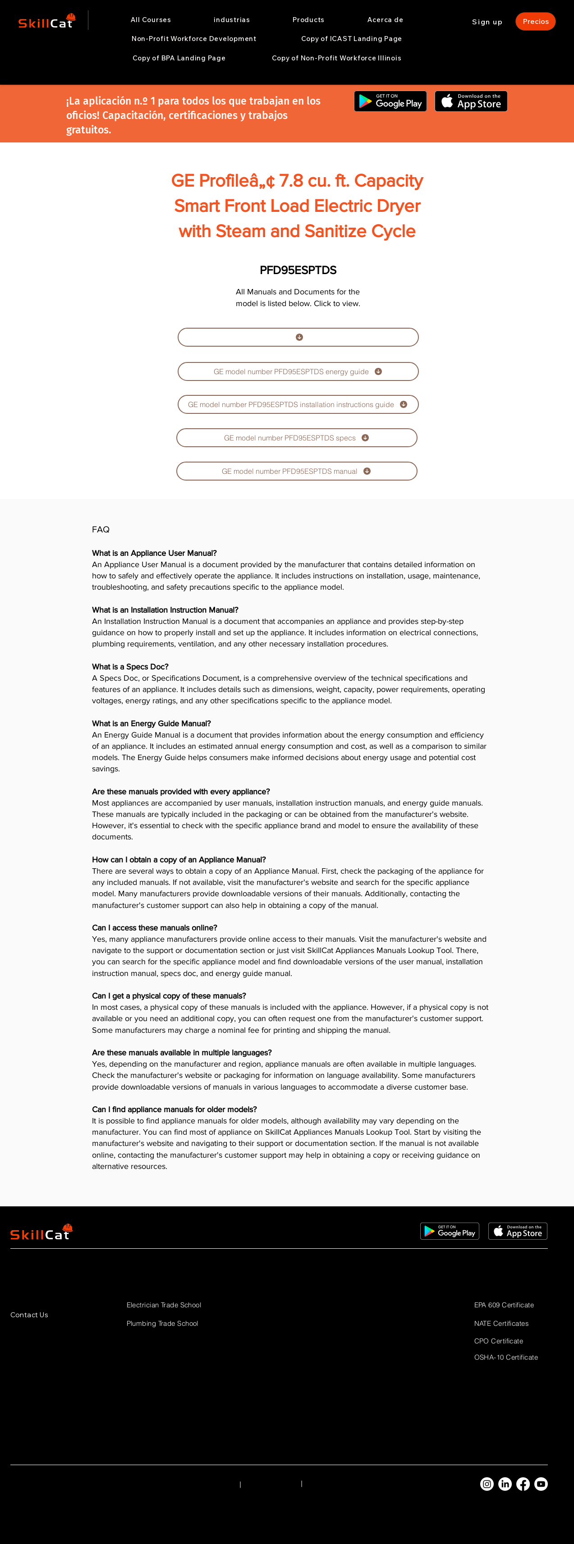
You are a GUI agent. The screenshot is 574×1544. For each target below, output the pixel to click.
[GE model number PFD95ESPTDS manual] (297, 471)
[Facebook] (523, 1484)
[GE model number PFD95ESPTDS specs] (297, 437)
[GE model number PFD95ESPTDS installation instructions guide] (298, 404)
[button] (232, 19)
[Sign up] (488, 21)
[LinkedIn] (505, 1484)
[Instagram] (487, 1484)
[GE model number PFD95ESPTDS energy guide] (298, 371)
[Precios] (535, 21)
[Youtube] (541, 1484)
